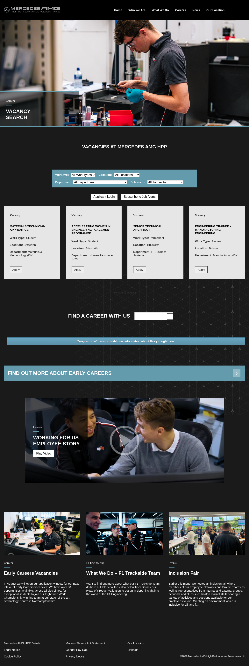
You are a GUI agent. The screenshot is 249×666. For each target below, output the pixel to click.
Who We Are (137, 10)
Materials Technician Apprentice (27, 228)
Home (118, 10)
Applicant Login (104, 196)
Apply (16, 269)
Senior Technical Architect (147, 228)
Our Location (215, 10)
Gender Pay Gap (77, 649)
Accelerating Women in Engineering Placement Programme (91, 230)
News (196, 10)
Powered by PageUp (124, 292)
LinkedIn (133, 649)
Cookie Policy (13, 656)
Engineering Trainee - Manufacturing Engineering (213, 230)
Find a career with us (121, 316)
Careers (180, 10)
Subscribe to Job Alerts (140, 196)
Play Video (43, 453)
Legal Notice (12, 649)
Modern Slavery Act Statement (85, 643)
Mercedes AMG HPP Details (22, 643)
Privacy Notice (75, 656)
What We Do (160, 10)
